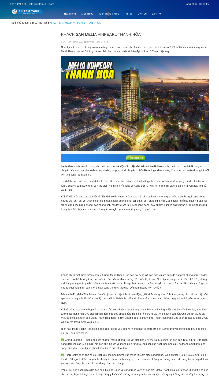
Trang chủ (70, 13)
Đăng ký (204, 3)
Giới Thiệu (87, 13)
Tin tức (128, 13)
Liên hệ (156, 13)
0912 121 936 (18, 3)
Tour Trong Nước (109, 13)
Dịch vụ (142, 13)
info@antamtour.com (41, 3)
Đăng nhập (191, 3)
